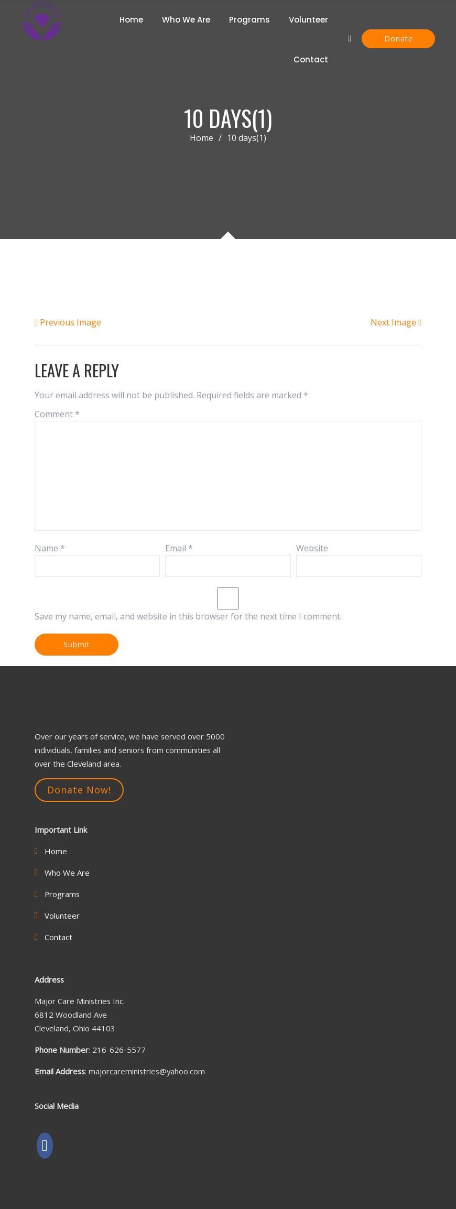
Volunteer (308, 19)
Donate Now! (79, 789)
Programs (249, 19)
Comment (57, 414)
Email (179, 548)
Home (131, 19)
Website (312, 548)
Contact (311, 59)
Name (50, 548)
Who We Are (186, 19)
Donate (398, 38)
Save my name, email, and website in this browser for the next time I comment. (188, 616)
